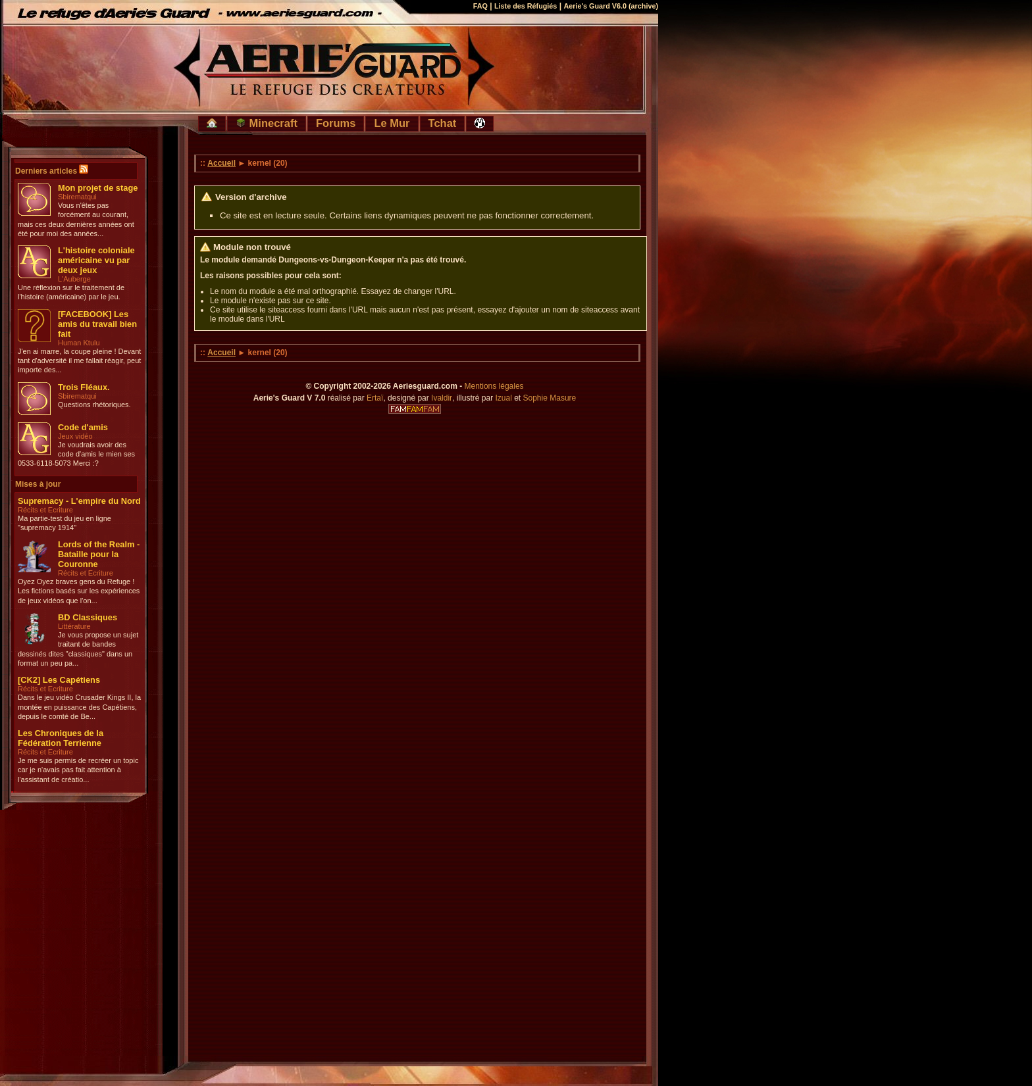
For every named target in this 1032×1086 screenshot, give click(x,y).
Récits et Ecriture (45, 510)
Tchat (442, 123)
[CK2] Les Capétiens (59, 680)
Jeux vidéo (75, 436)
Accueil (221, 163)
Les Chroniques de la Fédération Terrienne (60, 738)
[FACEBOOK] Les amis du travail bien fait (97, 324)
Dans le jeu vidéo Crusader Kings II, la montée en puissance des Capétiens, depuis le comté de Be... (79, 706)
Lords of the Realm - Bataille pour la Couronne (99, 554)
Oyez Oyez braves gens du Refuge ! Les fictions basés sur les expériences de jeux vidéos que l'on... (79, 591)
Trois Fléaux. (84, 387)
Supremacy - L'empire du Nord (79, 501)
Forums (336, 123)
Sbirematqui (77, 197)
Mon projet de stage (98, 188)
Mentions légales (494, 386)
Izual (503, 398)
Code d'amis (83, 427)
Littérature (74, 626)
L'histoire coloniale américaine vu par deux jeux (96, 260)
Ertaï (375, 398)
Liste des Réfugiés (525, 6)
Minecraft (266, 123)
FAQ (480, 6)
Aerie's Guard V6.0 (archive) (610, 6)
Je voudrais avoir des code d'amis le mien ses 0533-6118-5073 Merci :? (76, 454)
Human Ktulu (79, 343)
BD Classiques (87, 617)
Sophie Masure (550, 398)
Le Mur (391, 123)
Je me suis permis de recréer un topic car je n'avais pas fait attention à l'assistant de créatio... (78, 769)
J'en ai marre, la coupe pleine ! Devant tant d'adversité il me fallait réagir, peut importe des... (79, 360)
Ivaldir (441, 398)
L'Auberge (74, 279)
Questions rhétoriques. (94, 404)
